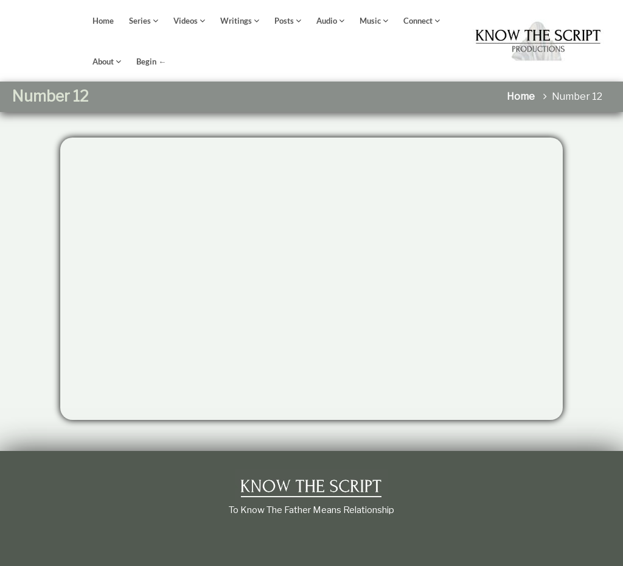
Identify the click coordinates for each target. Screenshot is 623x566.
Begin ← (151, 61)
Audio (326, 21)
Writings (236, 21)
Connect (418, 21)
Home (103, 21)
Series (140, 21)
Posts (284, 21)
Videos (185, 21)
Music (370, 21)
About (103, 61)
